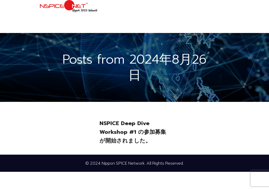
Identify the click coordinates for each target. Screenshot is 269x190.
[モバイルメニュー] (224, 16)
